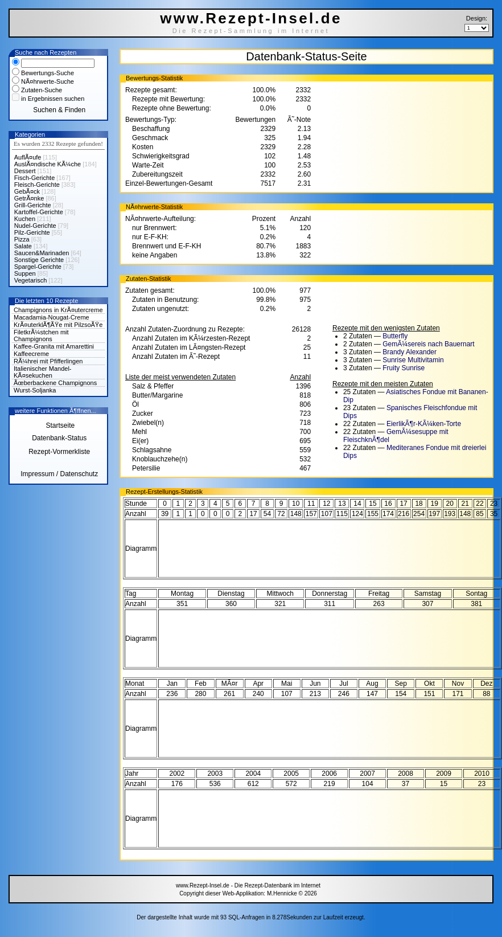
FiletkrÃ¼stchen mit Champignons (41, 335)
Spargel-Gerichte (37, 266)
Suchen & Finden (59, 110)
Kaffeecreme (31, 353)
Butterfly (395, 336)
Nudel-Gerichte (35, 225)
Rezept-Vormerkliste (59, 452)
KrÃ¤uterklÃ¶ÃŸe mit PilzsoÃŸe (58, 324)
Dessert (25, 170)
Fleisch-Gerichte (37, 184)
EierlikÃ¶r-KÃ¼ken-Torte (423, 424)
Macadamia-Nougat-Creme (51, 317)
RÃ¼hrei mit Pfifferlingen (48, 361)
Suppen (25, 273)
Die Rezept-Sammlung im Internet (251, 30)
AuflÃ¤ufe (28, 157)
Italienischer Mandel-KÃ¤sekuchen (43, 372)
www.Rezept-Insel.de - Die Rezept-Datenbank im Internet (248, 885)
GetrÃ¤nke (29, 198)
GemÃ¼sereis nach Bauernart (428, 344)
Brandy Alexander (409, 352)
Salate (23, 246)
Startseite (59, 425)
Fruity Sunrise (403, 368)
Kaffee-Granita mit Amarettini (54, 346)
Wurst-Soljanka (35, 390)
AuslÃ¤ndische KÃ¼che (47, 164)
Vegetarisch (30, 280)
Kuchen (24, 218)
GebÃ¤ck (27, 191)
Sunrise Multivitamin (412, 360)
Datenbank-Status (59, 438)
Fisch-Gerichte (34, 177)
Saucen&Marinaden (41, 252)
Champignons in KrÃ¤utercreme (58, 309)
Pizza (22, 239)
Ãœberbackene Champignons (55, 382)
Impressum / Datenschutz (59, 474)
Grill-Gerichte (32, 205)
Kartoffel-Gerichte (38, 211)
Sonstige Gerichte (39, 259)
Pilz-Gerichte (32, 232)
